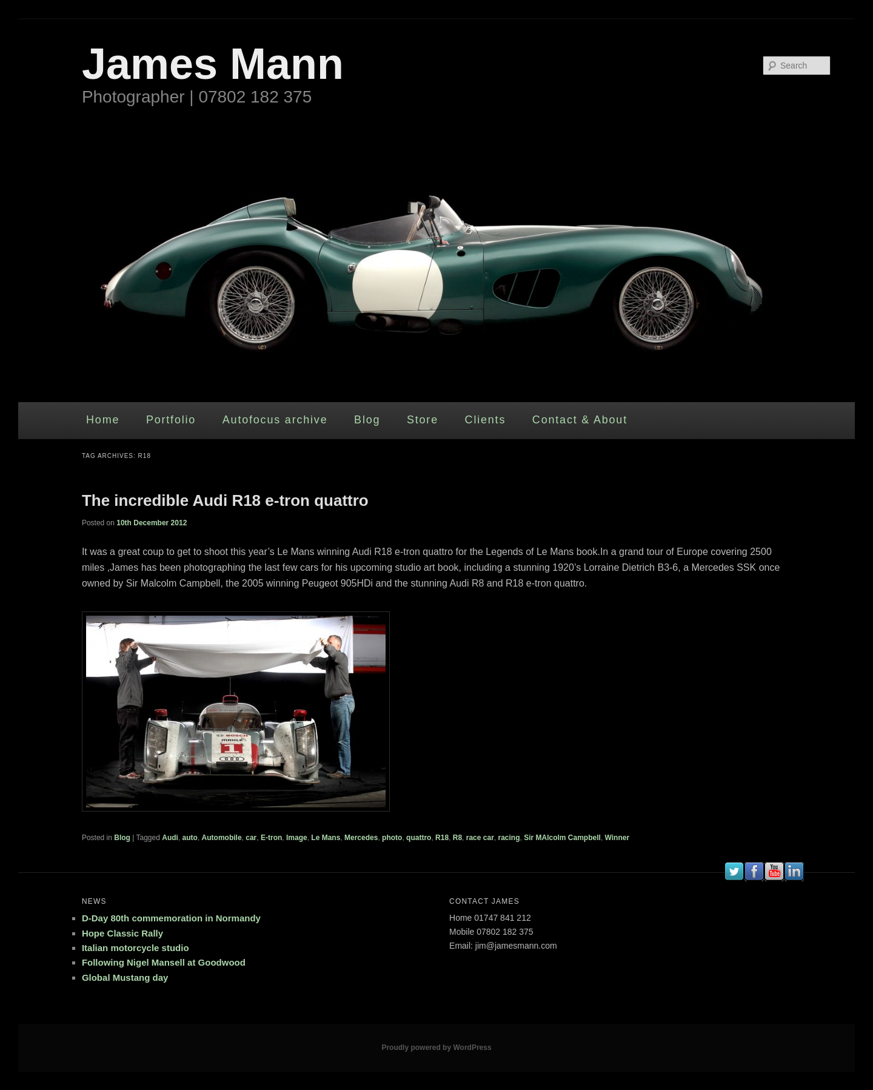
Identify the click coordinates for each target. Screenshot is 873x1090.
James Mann (213, 63)
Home (102, 420)
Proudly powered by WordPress (436, 1047)
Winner (617, 837)
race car (480, 837)
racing (509, 837)
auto (190, 837)
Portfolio (171, 420)
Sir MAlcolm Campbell (562, 837)
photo (392, 837)
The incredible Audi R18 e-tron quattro (225, 500)
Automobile (222, 837)
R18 (442, 837)
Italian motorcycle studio (135, 948)
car (251, 837)
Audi (170, 837)
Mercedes (361, 837)
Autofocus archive (275, 420)
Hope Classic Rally (122, 933)
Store (422, 420)
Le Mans (325, 837)
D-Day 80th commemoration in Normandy (171, 918)
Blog (367, 420)
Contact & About (579, 420)
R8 (457, 837)
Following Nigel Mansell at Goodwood (164, 962)
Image (296, 837)
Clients (485, 420)
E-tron (271, 837)
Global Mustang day (125, 977)
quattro (418, 837)
